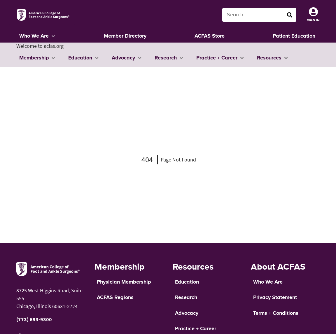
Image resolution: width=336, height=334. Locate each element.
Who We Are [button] (34, 36)
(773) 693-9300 (34, 319)
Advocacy (186, 313)
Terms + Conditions (275, 313)
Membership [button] (34, 58)
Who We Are (268, 282)
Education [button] (80, 58)
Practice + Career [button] (216, 58)
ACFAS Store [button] (210, 36)
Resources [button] (269, 58)
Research (186, 297)
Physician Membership (124, 282)
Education (187, 282)
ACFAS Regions (115, 297)
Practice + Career (195, 329)
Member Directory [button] (125, 36)
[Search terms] (259, 15)
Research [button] (166, 58)
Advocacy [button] (123, 58)
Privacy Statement (275, 297)
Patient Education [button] (294, 36)
